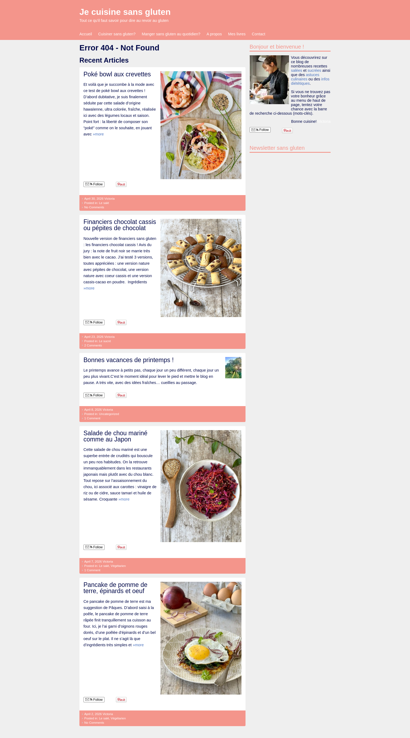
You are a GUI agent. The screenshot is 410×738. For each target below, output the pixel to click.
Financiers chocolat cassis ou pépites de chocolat (119, 225)
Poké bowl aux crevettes (117, 74)
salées (296, 70)
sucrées (314, 70)
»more (98, 134)
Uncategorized (109, 414)
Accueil (85, 34)
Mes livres (237, 34)
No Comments (94, 207)
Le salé (104, 203)
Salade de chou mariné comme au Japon (115, 436)
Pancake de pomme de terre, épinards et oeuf (115, 587)
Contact (258, 34)
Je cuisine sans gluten (125, 12)
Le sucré (105, 341)
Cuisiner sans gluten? (116, 34)
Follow (94, 184)
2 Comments (93, 345)
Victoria (109, 198)
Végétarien (118, 565)
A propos (214, 34)
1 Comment (92, 418)
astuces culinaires (305, 77)
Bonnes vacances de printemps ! (128, 359)
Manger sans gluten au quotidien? (171, 34)
